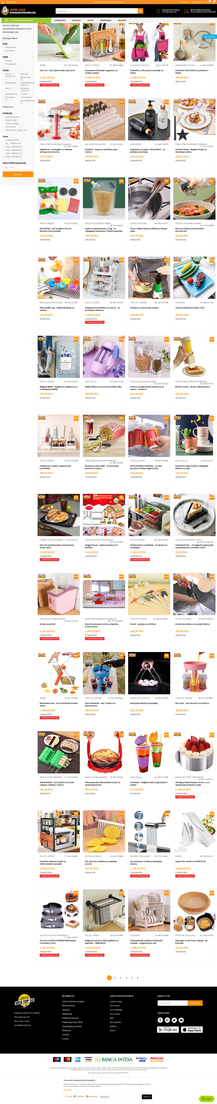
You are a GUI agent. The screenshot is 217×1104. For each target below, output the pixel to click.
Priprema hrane (11, 45)
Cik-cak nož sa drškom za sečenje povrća (101, 885)
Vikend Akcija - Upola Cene (16, 153)
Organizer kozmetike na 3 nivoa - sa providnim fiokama (102, 331)
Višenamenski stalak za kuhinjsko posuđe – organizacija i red (146, 964)
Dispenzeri (135, 167)
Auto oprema (115, 1045)
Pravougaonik (11, 87)
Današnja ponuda (12, 140)
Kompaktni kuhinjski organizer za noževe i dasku (101, 94)
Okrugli (8, 83)
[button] (99, 11)
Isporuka (66, 1033)
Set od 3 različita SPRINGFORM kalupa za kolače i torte (58, 964)
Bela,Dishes (25, 101)
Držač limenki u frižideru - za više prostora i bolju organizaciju (146, 490)
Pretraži (18, 197)
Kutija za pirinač (47, 647)
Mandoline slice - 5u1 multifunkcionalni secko (59, 727)
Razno (112, 1054)
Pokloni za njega (12, 146)
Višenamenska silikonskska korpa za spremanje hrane (102, 806)
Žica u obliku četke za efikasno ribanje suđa (148, 252)
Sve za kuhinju (116, 1033)
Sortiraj (165, 32)
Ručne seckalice (93, 879)
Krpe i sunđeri (47, 246)
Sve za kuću (115, 1037)
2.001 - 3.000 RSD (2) (13, 176)
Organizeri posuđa (184, 88)
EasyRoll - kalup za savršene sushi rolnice (101, 173)
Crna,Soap (26, 120)
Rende (43, 88)
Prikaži (186, 32)
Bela (24, 97)
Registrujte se (198, 2)
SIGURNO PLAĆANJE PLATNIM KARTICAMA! (108, 2)
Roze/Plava (10, 74)
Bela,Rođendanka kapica (28, 107)
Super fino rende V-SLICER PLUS (190, 884)
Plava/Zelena (10, 70)
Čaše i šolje (91, 404)
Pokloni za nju (11, 143)
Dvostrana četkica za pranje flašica (192, 647)
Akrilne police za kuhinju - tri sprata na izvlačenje (148, 569)
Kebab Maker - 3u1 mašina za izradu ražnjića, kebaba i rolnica (57, 806)
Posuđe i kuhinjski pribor (16, 42)
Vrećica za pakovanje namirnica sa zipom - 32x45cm (147, 410)
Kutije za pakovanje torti (188, 563)
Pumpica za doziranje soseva (144, 330)
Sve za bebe (10, 150)
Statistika (80, 1096)
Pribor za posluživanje (52, 563)
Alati (112, 1041)
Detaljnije (68, 1090)
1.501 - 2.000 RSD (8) (13, 173)
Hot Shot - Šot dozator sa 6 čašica (192, 726)
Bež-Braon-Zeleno (25, 112)
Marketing (66, 1054)
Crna (24, 117)
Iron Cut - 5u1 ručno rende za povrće (57, 93)
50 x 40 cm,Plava (10, 98)
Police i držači (92, 88)
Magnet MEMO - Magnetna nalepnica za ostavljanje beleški (58, 410)
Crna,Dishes (10, 121)
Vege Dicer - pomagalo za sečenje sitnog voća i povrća (56, 173)
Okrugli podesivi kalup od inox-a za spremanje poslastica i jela (192, 806)
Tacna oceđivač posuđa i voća (189, 330)
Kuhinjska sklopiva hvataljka (144, 726)
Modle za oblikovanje (51, 800)
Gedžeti (113, 1049)
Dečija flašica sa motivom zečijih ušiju (103, 409)
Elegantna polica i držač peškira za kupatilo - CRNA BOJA (101, 964)
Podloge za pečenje (185, 958)
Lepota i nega (116, 1024)
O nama (65, 1062)
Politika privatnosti (70, 1041)
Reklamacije (67, 1037)
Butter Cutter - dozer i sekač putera (192, 409)
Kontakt (65, 1058)
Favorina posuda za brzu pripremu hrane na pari (101, 648)
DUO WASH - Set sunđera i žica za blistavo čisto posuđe (55, 252)
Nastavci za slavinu (140, 879)
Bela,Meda (11, 106)
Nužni (70, 1096)
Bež (8, 111)
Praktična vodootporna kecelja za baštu (146, 94)
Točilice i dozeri (138, 325)
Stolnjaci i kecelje (140, 88)
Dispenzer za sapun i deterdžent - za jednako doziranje (147, 173)
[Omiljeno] (208, 2)
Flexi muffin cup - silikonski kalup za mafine (57, 331)
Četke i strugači (138, 246)
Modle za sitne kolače (51, 325)
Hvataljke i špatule (140, 721)
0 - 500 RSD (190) (12, 163)
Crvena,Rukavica (27, 124)
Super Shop (20, 25)
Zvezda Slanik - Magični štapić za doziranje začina (191, 173)
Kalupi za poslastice (95, 167)
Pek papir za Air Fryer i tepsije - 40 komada (191, 964)
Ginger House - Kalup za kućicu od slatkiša (101, 569)
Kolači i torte (11, 48)
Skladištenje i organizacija (17, 52)
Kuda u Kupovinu (7, 25)
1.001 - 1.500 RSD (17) (14, 170)
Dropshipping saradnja (71, 1049)
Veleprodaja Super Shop (72, 1045)
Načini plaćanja (68, 1029)
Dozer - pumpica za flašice (143, 647)
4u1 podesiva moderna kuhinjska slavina (146, 885)
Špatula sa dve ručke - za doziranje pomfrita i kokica (102, 490)
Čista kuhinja (10, 55)
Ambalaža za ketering (14, 38)
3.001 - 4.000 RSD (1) (13, 180)
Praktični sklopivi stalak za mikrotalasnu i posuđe (53, 885)
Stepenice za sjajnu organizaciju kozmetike (55, 490)
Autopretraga (153, 32)
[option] (108, 2)
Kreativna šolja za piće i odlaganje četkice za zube (191, 490)
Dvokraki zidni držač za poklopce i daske (191, 94)
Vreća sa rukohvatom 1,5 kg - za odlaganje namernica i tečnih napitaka (103, 252)
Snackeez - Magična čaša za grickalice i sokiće (149, 806)
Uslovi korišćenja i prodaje (73, 1024)
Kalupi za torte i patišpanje (99, 563)
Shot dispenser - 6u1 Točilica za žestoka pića (100, 727)
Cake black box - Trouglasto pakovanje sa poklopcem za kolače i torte (194, 569)
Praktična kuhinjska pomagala (55, 167)
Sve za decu (115, 1029)
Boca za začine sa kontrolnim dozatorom (189, 252)
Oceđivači (180, 325)
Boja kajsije (11, 117)
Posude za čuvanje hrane (98, 246)
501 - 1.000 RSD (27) (13, 166)
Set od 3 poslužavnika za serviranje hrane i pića (57, 569)
